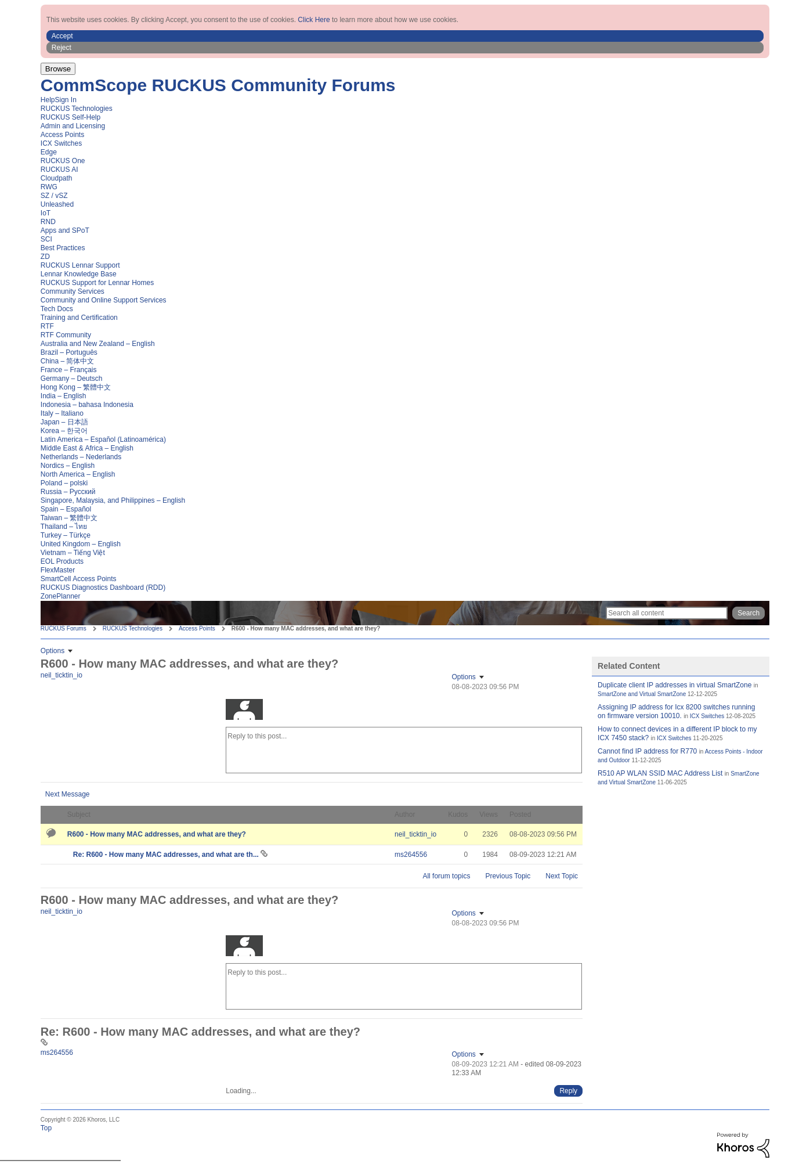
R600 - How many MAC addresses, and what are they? (156, 834)
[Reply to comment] (568, 1091)
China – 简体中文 (68, 361)
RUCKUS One (63, 161)
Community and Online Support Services (104, 300)
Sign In (65, 100)
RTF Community (66, 335)
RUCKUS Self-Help (70, 117)
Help (48, 100)
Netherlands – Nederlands (81, 457)
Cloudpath (57, 178)
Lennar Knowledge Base (79, 274)
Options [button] (52, 651)
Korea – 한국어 (64, 431)
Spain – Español (66, 509)
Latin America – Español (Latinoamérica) (103, 439)
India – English (63, 396)
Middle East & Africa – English (87, 448)
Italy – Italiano (62, 413)
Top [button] (46, 1128)
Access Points (62, 135)
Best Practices (63, 248)
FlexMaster (58, 570)
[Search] (667, 613)
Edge (49, 152)
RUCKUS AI (59, 169)
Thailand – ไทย (64, 526)
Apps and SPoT (65, 230)
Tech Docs (57, 309)
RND (48, 222)
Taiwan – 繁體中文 (69, 518)
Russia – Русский (68, 492)
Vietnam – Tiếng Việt (73, 553)
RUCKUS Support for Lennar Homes (97, 283)
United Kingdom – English (81, 544)
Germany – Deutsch (72, 378)
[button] (405, 36)
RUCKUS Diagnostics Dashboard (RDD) (103, 587)
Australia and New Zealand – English (98, 344)
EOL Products (62, 561)
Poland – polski (64, 483)
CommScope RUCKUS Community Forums (218, 85)
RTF (47, 326)
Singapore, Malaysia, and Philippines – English (113, 500)
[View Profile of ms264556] (411, 855)
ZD (45, 257)
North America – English (78, 474)
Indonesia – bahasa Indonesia (87, 405)
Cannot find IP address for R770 (647, 751)
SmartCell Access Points (79, 579)
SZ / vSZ (54, 196)
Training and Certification (79, 317)
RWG (49, 187)
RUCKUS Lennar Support (80, 265)
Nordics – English (68, 466)
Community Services (72, 291)
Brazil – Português (69, 352)
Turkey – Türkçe (66, 535)
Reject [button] (61, 48)
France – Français (69, 370)
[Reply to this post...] (404, 750)
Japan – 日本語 (64, 422)
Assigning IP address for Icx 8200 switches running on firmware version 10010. (676, 711)
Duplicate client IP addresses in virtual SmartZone (674, 685)
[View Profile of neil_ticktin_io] (61, 675)
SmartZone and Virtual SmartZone (642, 694)
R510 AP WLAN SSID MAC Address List (660, 773)
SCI (46, 239)
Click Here (314, 20)
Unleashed (57, 204)
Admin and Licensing (73, 126)
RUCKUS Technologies (77, 108)
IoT (45, 213)
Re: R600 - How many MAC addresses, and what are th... (167, 855)
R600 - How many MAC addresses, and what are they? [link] (306, 628)
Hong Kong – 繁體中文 (76, 387)
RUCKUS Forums (63, 628)
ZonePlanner (61, 596)
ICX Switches (61, 143)
